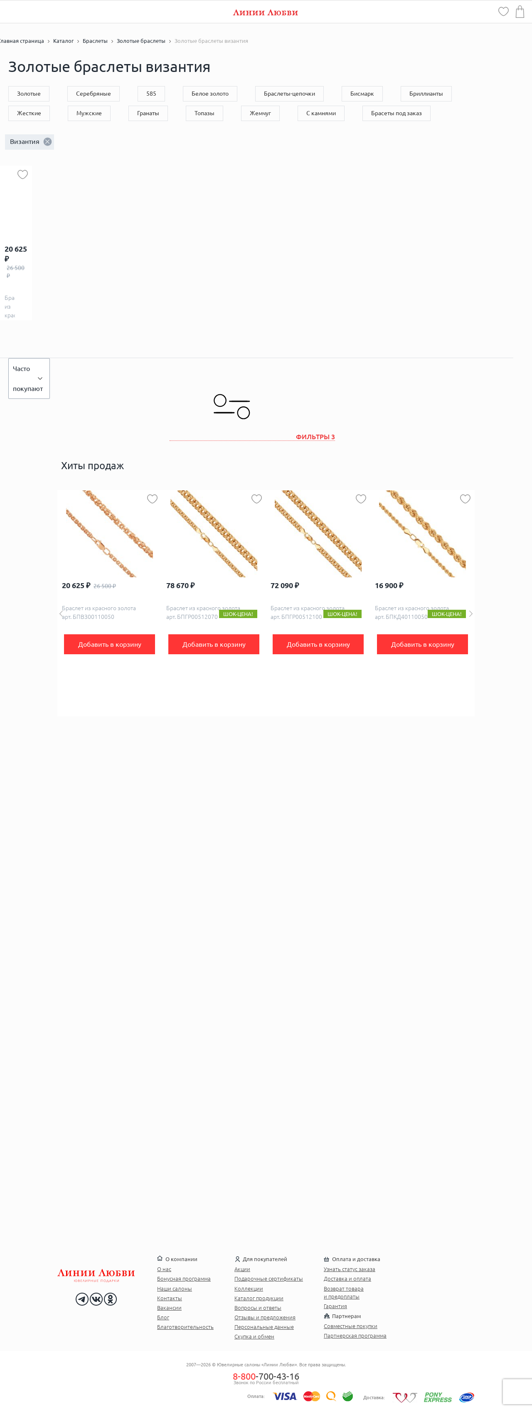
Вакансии (169, 1308)
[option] (109, 603)
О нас (164, 1269)
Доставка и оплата (347, 1278)
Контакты (169, 1298)
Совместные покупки (350, 1326)
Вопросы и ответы (257, 1308)
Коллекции (248, 1288)
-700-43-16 (266, 1376)
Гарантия (335, 1306)
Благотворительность (185, 1327)
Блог (163, 1317)
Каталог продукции (258, 1298)
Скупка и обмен (254, 1336)
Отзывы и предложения (265, 1317)
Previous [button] (61, 614)
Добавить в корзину (109, 644)
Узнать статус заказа (349, 1269)
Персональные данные (264, 1327)
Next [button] (471, 614)
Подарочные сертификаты (268, 1278)
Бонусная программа (184, 1278)
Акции (242, 1269)
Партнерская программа (355, 1335)
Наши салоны (174, 1288)
